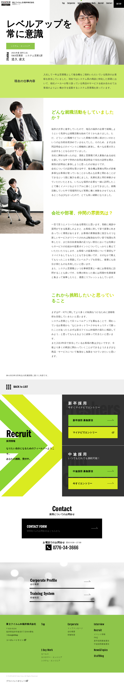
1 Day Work (91, 3)
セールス (45, 654)
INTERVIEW (15, 14)
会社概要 (71, 632)
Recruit (101, 3)
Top (63, 3)
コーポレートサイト (16, 640)
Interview (81, 3)
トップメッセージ (75, 628)
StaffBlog (99, 656)
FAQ (96, 637)
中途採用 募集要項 (93, 471)
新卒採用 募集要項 (93, 420)
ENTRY (118, 4)
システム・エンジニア (50, 661)
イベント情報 (99, 634)
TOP (7, 14)
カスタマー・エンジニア (51, 657)
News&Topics (101, 650)
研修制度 (71, 635)
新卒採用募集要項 (101, 641)
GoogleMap (12, 635)
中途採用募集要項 (101, 644)
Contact (109, 3)
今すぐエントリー (93, 483)
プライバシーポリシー (17, 681)
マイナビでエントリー (93, 432)
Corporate (71, 3)
